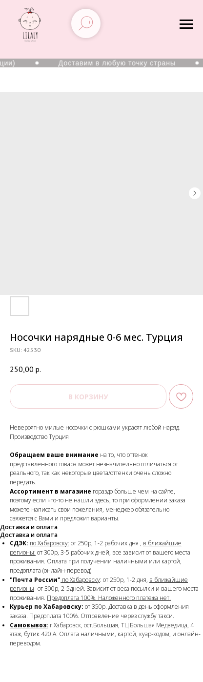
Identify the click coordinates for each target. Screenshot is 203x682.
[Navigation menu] (186, 24)
